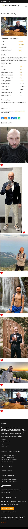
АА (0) (21, 80)
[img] (1, 165)
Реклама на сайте (6, 443)
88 (21, 75)
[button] (2, 118)
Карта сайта (4, 446)
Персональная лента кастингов (9, 459)
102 (21, 72)
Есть (20, 50)
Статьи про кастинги (7, 470)
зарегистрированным (20, 111)
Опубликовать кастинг (7, 461)
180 (21, 66)
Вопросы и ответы (6, 441)
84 (21, 69)
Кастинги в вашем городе (8, 457)
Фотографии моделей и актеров (9, 479)
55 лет (20, 47)
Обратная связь (5, 444)
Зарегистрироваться (7, 508)
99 (21, 78)
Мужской (21, 44)
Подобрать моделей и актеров (9, 481)
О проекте (4, 439)
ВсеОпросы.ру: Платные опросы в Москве (12, 489)
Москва (21, 41)
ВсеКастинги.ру (11, 5)
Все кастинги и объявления (8, 455)
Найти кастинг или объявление (9, 463)
